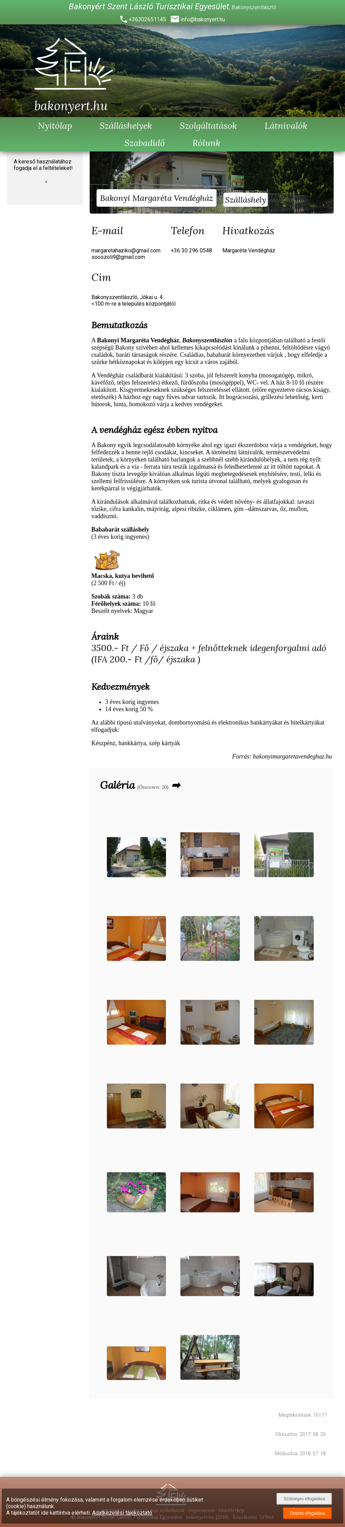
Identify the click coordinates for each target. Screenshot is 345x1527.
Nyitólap (55, 125)
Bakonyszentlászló (254, 7)
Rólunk (206, 142)
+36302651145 (147, 19)
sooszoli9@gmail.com (118, 257)
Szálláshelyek (126, 125)
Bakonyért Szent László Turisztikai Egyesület (149, 6)
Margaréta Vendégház (248, 250)
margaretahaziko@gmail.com (125, 250)
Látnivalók (286, 125)
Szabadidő (144, 142)
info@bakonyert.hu (203, 19)
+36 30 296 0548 (191, 250)
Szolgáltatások (208, 125)
